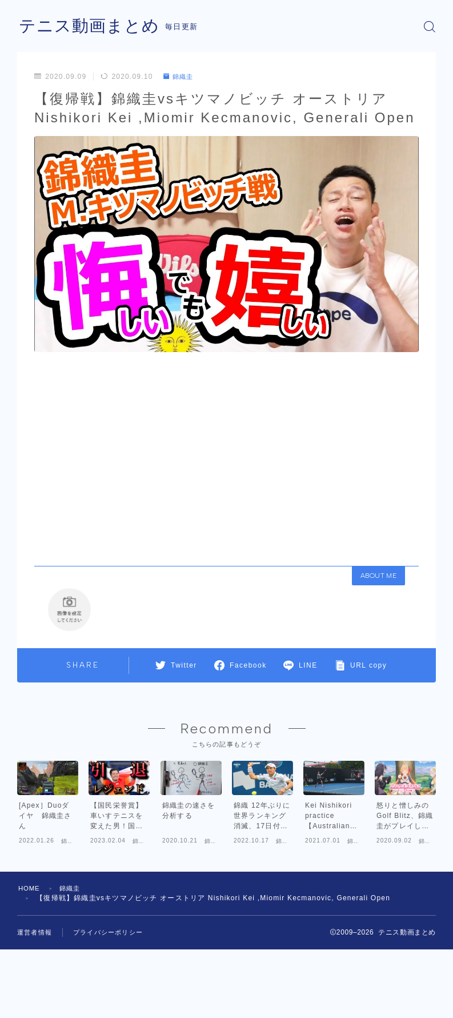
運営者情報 (34, 979)
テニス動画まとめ (91, 26)
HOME (30, 936)
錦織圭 (180, 77)
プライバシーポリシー (108, 979)
